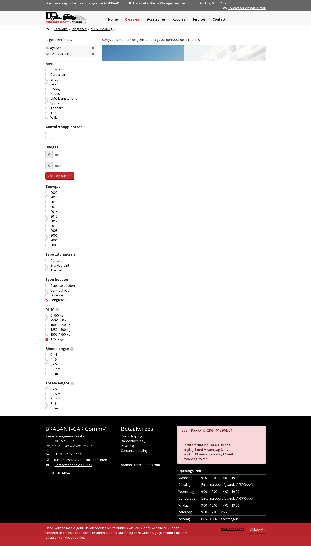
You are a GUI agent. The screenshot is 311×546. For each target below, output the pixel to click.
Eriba (54, 79)
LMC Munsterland (63, 98)
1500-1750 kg (60, 334)
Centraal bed (59, 290)
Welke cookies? (232, 529)
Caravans (132, 19)
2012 (54, 221)
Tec (53, 113)
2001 (54, 240)
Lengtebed (58, 300)
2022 (54, 192)
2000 (54, 245)
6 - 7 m (55, 369)
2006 (54, 235)
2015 (54, 207)
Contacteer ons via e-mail (247, 8)
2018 (54, 197)
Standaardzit (59, 265)
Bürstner (57, 70)
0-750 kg (56, 315)
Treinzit (56, 270)
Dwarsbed (57, 295)
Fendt (54, 84)
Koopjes (179, 19)
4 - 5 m (55, 359)
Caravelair (57, 74)
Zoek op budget (60, 176)
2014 (54, 211)
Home (113, 19)
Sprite (54, 103)
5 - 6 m (55, 364)
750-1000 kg (59, 320)
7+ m (54, 374)
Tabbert (56, 108)
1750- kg (56, 339)
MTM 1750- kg (101, 29)
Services (198, 19)
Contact (219, 19)
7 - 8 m (55, 403)
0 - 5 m (55, 389)
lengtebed (79, 29)
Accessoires (156, 19)
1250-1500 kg (60, 329)
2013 (54, 216)
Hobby (55, 89)
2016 (54, 202)
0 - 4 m (55, 354)
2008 (54, 230)
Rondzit (56, 260)
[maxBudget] (74, 165)
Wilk (53, 117)
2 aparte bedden (62, 285)
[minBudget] (74, 154)
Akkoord (256, 529)
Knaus (55, 93)
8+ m (54, 408)
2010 (54, 226)
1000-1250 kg (60, 325)
